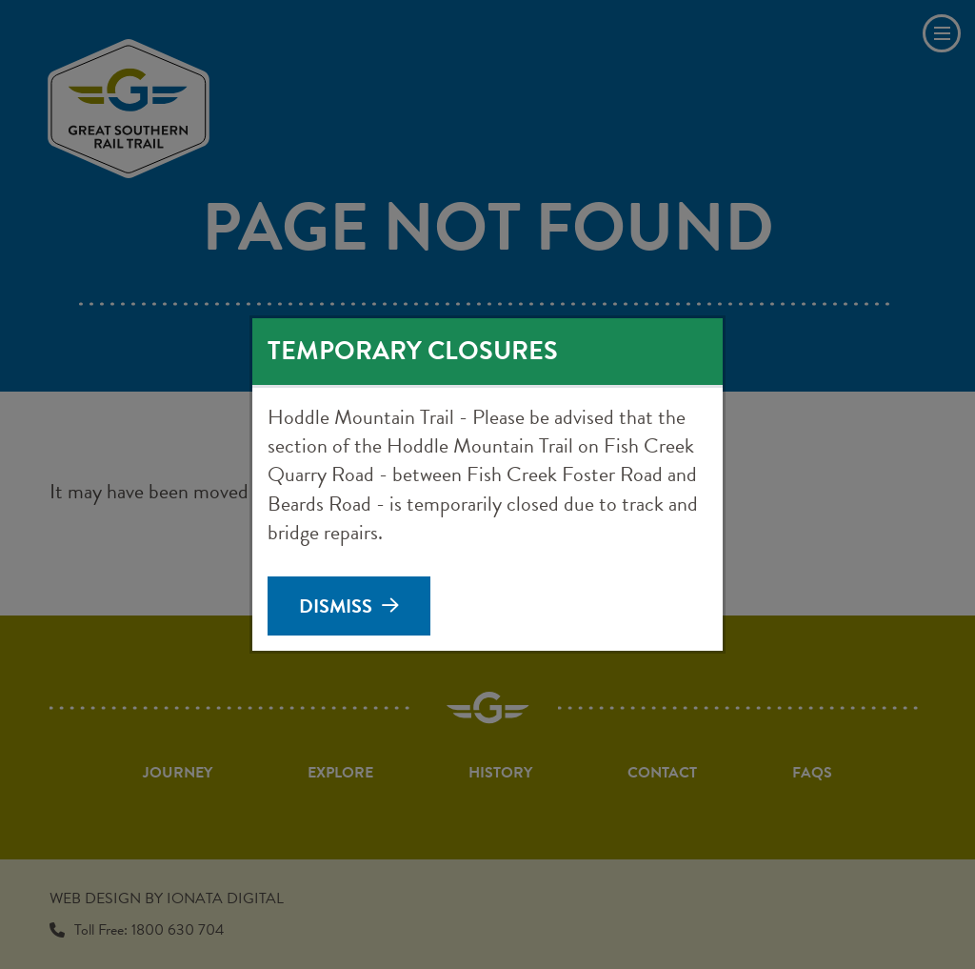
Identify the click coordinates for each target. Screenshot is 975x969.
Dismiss (335, 606)
